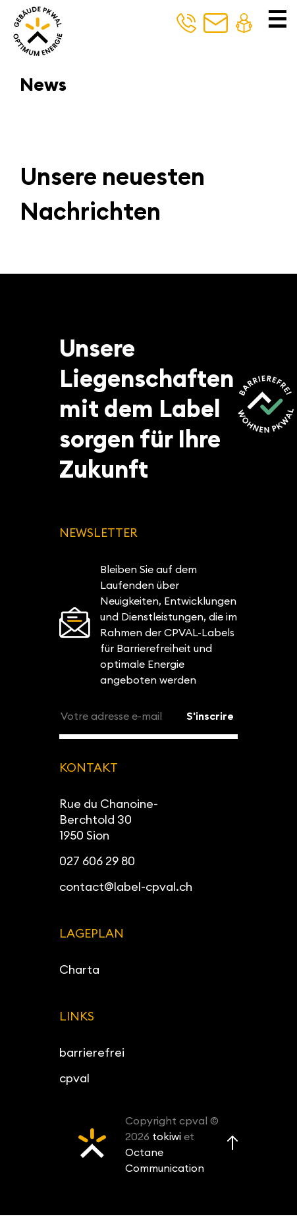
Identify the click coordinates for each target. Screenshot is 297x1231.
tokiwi (166, 1136)
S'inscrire (210, 715)
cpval (74, 1078)
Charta (79, 969)
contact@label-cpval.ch (125, 886)
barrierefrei (91, 1052)
